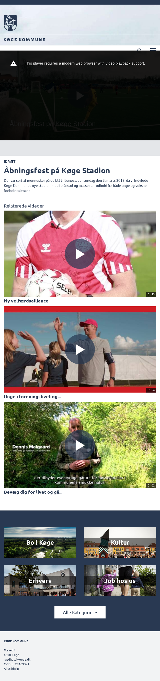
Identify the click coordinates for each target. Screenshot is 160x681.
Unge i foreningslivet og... (32, 396)
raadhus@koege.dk (17, 659)
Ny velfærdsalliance (26, 300)
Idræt (10, 161)
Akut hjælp (11, 668)
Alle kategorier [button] (80, 612)
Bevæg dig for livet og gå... (33, 492)
